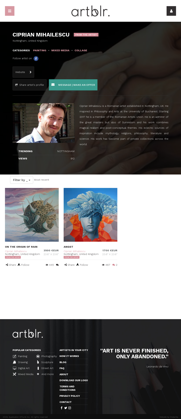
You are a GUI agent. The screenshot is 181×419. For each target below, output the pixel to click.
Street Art (45, 368)
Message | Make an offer (73, 84)
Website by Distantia (168, 417)
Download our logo (74, 380)
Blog (63, 362)
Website (20, 72)
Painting (20, 356)
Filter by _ (21, 180)
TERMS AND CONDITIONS (67, 388)
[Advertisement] (90, 294)
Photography (46, 356)
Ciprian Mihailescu (16, 251)
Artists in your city (74, 350)
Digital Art (21, 368)
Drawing (20, 362)
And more (45, 374)
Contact (66, 402)
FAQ (62, 368)
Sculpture (45, 362)
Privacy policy (70, 395)
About (64, 374)
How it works (69, 356)
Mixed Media (23, 374)
